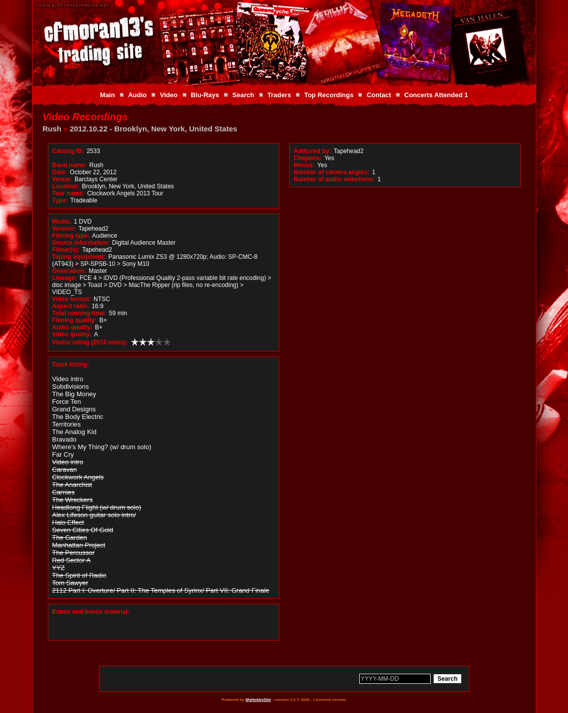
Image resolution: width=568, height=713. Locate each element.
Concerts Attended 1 (436, 95)
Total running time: (79, 313)
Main (107, 95)
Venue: (62, 179)
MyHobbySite (258, 699)
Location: (65, 186)
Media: (61, 221)
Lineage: (64, 277)
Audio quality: (72, 327)
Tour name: (68, 193)
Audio (137, 95)
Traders (279, 95)
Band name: (69, 165)
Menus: (304, 165)
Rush (52, 128)
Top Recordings (329, 95)
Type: (60, 200)
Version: (64, 228)
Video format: (71, 299)
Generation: (69, 270)
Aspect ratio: (70, 306)
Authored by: (313, 151)
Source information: (81, 242)
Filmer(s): (66, 249)
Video (169, 95)
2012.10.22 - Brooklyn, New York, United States (153, 128)
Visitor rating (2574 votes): (90, 342)
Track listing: (71, 364)
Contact (379, 95)
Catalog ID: (68, 151)
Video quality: (72, 334)
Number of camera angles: (332, 172)
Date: (59, 172)
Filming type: (71, 235)
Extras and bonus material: (91, 611)
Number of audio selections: (334, 179)
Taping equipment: (79, 256)
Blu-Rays (205, 95)
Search (243, 95)
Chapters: (308, 158)
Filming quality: (74, 320)
